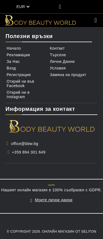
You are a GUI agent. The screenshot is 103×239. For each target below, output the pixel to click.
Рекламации (18, 55)
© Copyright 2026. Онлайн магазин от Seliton (51, 231)
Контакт (57, 48)
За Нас (13, 61)
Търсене (58, 55)
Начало (14, 48)
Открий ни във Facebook (20, 83)
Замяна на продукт (68, 74)
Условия (58, 68)
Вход (11, 68)
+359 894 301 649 (28, 152)
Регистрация (19, 74)
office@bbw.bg (24, 143)
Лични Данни (62, 61)
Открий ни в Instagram (18, 94)
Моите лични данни (54, 200)
